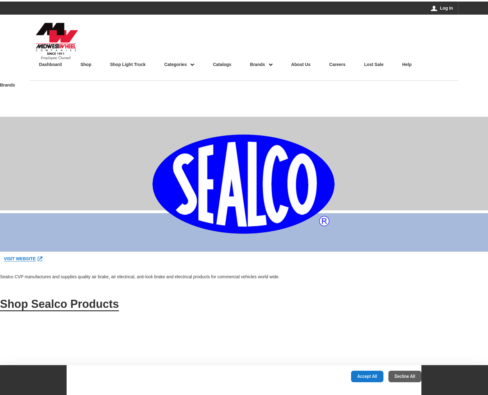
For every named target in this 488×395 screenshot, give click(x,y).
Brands (7, 85)
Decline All (405, 376)
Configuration (326, 376)
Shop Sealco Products (59, 304)
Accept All (367, 376)
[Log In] (442, 8)
